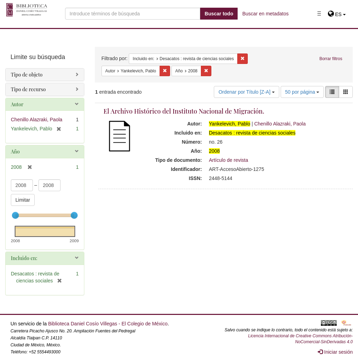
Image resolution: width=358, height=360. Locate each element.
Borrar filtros (331, 58)
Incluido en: (24, 258)
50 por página (302, 92)
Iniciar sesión (335, 352)
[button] (336, 14)
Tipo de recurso (28, 89)
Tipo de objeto (27, 74)
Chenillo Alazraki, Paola (280, 124)
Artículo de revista (228, 160)
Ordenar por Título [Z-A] (246, 92)
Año (15, 151)
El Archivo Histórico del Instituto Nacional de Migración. (184, 111)
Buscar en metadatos (265, 13)
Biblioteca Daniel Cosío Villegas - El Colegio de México (107, 323)
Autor (17, 104)
